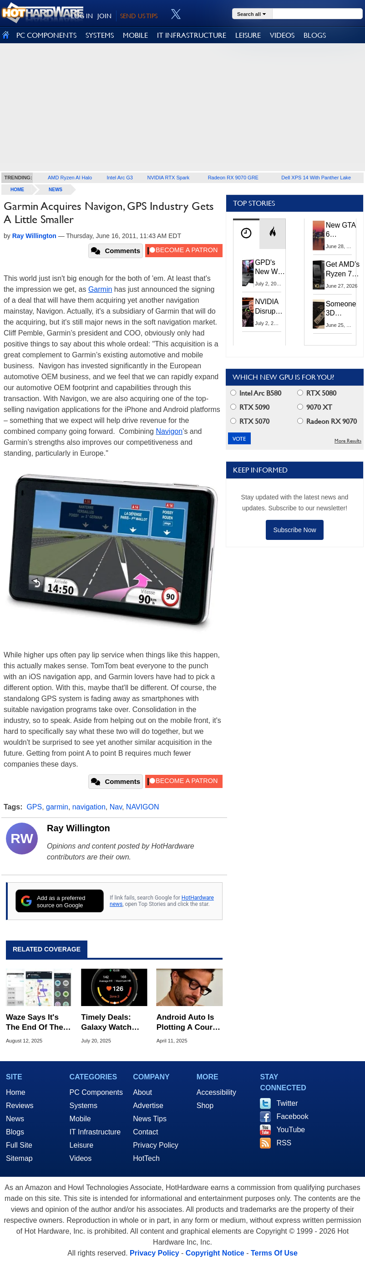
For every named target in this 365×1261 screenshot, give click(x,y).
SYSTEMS (100, 35)
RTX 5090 (249, 407)
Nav (116, 807)
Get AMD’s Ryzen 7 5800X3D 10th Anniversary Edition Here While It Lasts (344, 269)
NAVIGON (142, 807)
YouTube (290, 1130)
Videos (81, 1158)
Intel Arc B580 (255, 393)
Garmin (100, 289)
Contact (145, 1132)
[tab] (246, 234)
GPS (34, 807)
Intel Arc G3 (119, 177)
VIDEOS (282, 35)
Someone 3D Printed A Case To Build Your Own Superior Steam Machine (341, 309)
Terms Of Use (274, 1253)
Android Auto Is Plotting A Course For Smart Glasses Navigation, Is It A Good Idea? (189, 1022)
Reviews (19, 1105)
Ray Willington (78, 828)
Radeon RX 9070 (327, 421)
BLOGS (315, 35)
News (55, 189)
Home (15, 1092)
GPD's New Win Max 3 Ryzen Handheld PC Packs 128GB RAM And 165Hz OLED (270, 267)
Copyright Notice (215, 1253)
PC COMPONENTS (46, 35)
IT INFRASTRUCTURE (191, 35)
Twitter (287, 1103)
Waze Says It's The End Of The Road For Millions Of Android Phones (38, 1022)
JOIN (104, 16)
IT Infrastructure (95, 1132)
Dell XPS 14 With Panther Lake (316, 177)
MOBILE (135, 35)
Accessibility (216, 1092)
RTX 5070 (249, 421)
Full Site (19, 1145)
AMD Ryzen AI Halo (70, 177)
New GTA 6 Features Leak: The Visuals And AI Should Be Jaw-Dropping (341, 230)
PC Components (96, 1092)
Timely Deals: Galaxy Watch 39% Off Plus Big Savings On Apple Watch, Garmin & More (114, 1022)
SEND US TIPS (138, 16)
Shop (205, 1105)
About (142, 1092)
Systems (83, 1105)
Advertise (148, 1105)
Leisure (81, 1145)
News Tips (150, 1119)
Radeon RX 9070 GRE (233, 177)
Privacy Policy (155, 1145)
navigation (89, 807)
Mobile (80, 1119)
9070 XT (314, 407)
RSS (283, 1143)
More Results (348, 441)
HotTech (146, 1158)
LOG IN (82, 16)
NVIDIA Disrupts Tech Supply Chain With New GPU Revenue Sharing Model (269, 306)
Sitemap (19, 1158)
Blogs (15, 1132)
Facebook (292, 1116)
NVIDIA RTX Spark (168, 177)
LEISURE (248, 35)
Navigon (169, 431)
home (17, 189)
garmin (57, 807)
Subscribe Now (294, 530)
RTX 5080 (316, 393)
